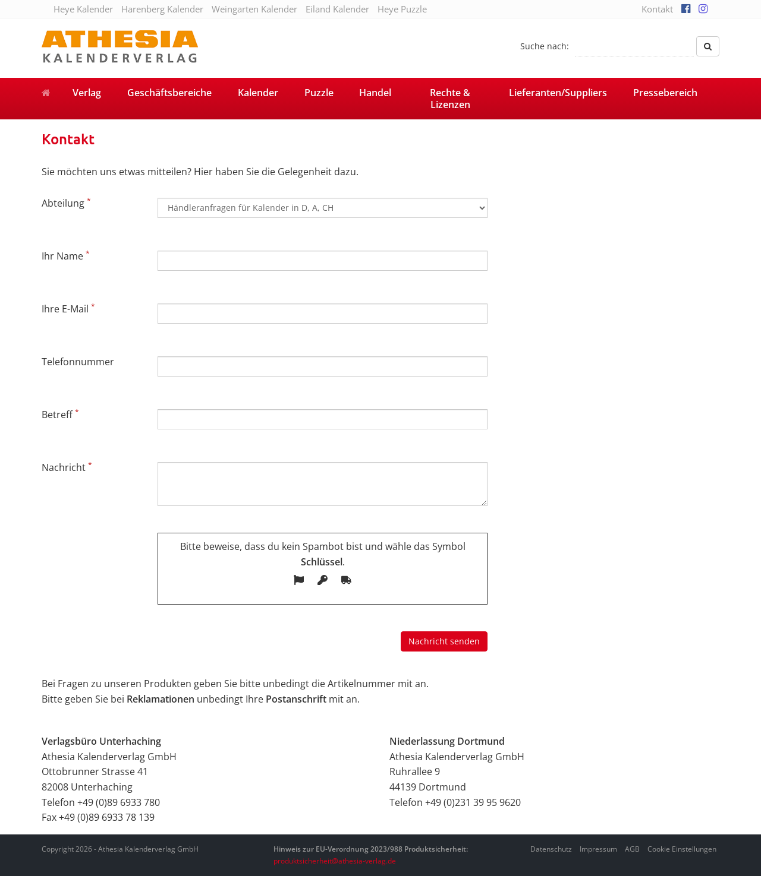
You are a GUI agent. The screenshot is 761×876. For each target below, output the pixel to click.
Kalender (258, 92)
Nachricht (67, 467)
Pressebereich (665, 92)
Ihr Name (66, 255)
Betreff (60, 414)
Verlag (87, 92)
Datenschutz (551, 849)
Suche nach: (544, 46)
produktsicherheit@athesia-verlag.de (334, 861)
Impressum (598, 849)
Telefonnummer (78, 361)
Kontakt (657, 9)
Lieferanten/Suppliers (558, 92)
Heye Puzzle (402, 9)
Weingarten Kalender (254, 9)
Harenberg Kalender (162, 9)
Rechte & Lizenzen (450, 98)
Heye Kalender (83, 9)
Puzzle (319, 92)
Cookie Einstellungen (681, 849)
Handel (375, 92)
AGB (632, 849)
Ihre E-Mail (68, 308)
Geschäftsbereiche (169, 92)
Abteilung (66, 202)
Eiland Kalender (337, 9)
